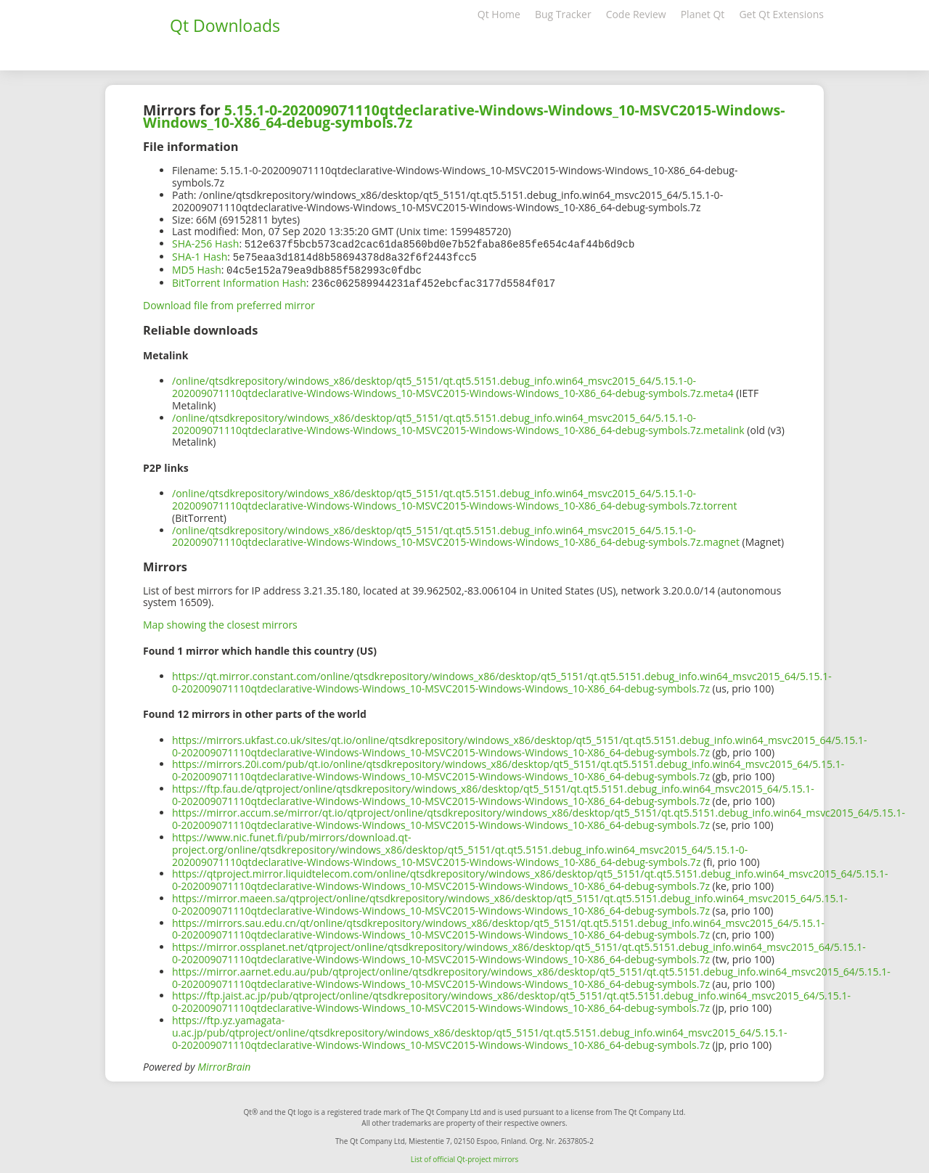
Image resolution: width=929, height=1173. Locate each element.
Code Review (636, 14)
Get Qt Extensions (781, 14)
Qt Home (499, 14)
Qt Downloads (225, 25)
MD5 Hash (196, 268)
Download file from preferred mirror (229, 302)
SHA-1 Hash (199, 256)
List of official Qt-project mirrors (465, 1156)
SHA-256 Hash (205, 243)
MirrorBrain (223, 1064)
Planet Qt (703, 14)
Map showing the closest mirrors (220, 622)
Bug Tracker (563, 14)
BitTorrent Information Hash (239, 280)
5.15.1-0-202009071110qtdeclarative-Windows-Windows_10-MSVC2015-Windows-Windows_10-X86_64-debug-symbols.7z (464, 116)
